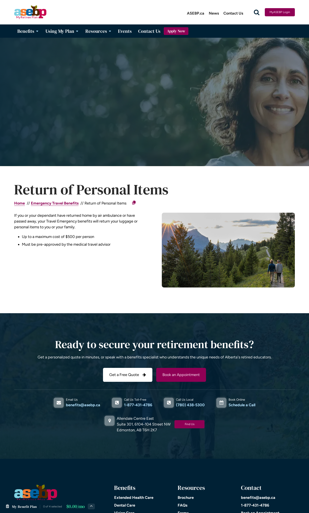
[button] (127, 375)
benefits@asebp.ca (83, 405)
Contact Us (233, 13)
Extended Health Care (133, 497)
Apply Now (176, 31)
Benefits (28, 31)
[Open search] (256, 12)
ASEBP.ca (195, 13)
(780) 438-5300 (190, 405)
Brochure (186, 497)
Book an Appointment (181, 374)
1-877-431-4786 (138, 405)
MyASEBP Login (280, 12)
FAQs (182, 505)
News (214, 13)
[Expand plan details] (91, 506)
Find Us (189, 424)
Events (125, 31)
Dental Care (124, 505)
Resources (98, 31)
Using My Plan (62, 31)
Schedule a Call (242, 405)
